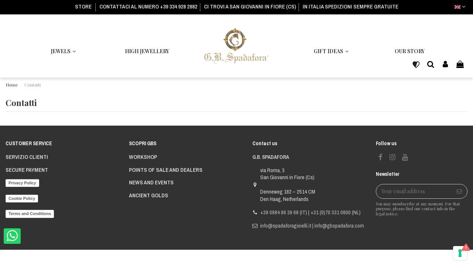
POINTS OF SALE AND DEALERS (166, 170)
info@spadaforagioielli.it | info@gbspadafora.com (312, 225)
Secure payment (27, 170)
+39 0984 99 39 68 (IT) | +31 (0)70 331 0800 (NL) (310, 212)
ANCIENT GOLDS (148, 195)
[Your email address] (414, 191)
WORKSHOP (143, 157)
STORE (84, 6)
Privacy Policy (22, 183)
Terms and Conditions (29, 213)
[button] (331, 51)
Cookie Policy (21, 198)
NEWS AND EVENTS (151, 182)
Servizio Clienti (27, 157)
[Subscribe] (459, 191)
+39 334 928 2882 (178, 6)
